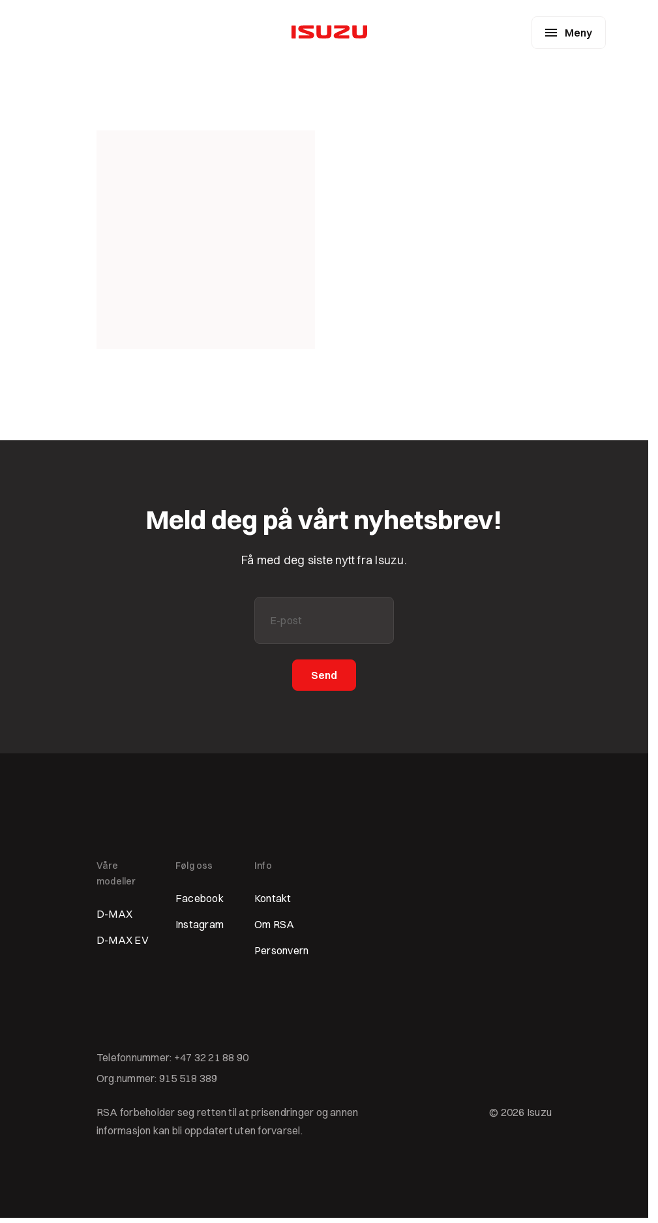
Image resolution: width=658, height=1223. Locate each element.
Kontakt (273, 898)
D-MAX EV (123, 939)
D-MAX (114, 913)
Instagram (199, 924)
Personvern (281, 950)
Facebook (199, 898)
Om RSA (274, 924)
